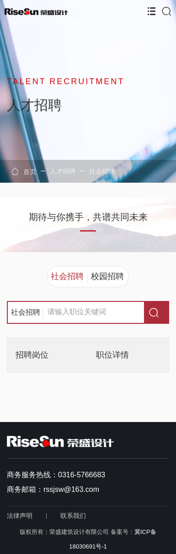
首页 (23, 171)
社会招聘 (102, 171)
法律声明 (19, 515)
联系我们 (73, 515)
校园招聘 (107, 276)
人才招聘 (62, 171)
